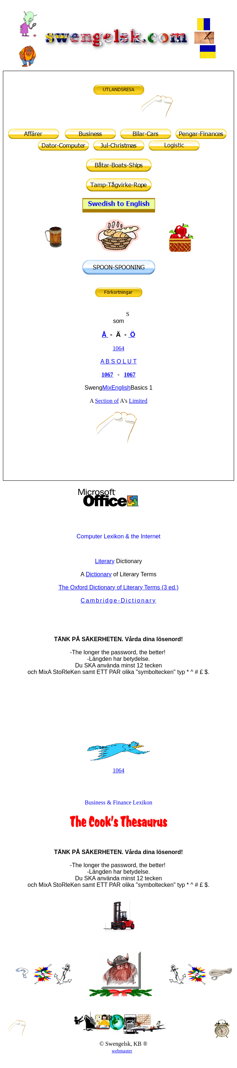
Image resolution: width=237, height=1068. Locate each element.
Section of (107, 401)
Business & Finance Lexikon (118, 802)
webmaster (122, 1050)
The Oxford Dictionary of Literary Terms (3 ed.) (119, 587)
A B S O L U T (118, 361)
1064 (119, 348)
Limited (138, 401)
